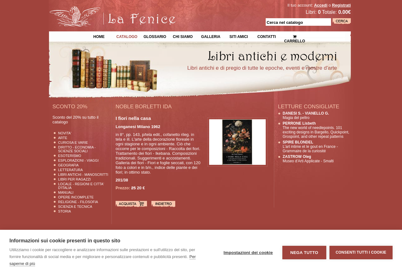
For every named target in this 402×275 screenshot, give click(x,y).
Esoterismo (69, 156)
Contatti (267, 36)
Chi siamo (183, 36)
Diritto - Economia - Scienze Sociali (77, 149)
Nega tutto (304, 252)
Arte (62, 138)
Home (99, 36)
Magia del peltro (306, 115)
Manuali (65, 192)
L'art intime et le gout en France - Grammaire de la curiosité (310, 146)
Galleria (210, 36)
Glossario (155, 36)
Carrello (294, 36)
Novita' (64, 133)
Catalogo (127, 36)
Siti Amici (239, 36)
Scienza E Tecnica (75, 206)
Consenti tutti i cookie (361, 252)
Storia (64, 211)
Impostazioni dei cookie (248, 252)
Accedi (321, 5)
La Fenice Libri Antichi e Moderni (103, 9)
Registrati (341, 5)
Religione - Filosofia (78, 202)
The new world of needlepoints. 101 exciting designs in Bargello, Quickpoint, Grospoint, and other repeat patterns (316, 130)
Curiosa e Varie (73, 142)
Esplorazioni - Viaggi (78, 160)
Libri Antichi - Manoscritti (83, 174)
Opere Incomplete (76, 197)
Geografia (68, 165)
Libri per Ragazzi (74, 179)
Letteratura (70, 170)
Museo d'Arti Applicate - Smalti (308, 158)
